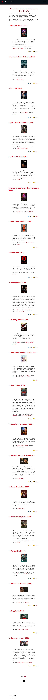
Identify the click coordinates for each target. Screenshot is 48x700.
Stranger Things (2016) (18, 26)
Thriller (21, 48)
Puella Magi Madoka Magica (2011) (24, 352)
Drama (18, 47)
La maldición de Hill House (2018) (22, 57)
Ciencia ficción (16, 48)
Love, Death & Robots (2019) (20, 221)
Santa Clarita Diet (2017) (20, 487)
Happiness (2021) (17, 611)
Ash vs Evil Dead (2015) (18, 157)
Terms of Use (13, 698)
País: (24, 676)
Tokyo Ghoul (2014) (18, 551)
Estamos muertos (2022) (20, 638)
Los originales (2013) (18, 282)
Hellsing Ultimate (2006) (20, 320)
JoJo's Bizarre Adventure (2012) (21, 122)
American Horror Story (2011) (22, 424)
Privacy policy (13, 695)
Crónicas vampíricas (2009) (21, 517)
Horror (27, 47)
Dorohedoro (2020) (18, 385)
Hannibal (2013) (16, 88)
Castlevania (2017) (17, 253)
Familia (31, 211)
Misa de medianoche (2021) (21, 584)
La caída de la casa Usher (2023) (23, 455)
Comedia (19, 178)
